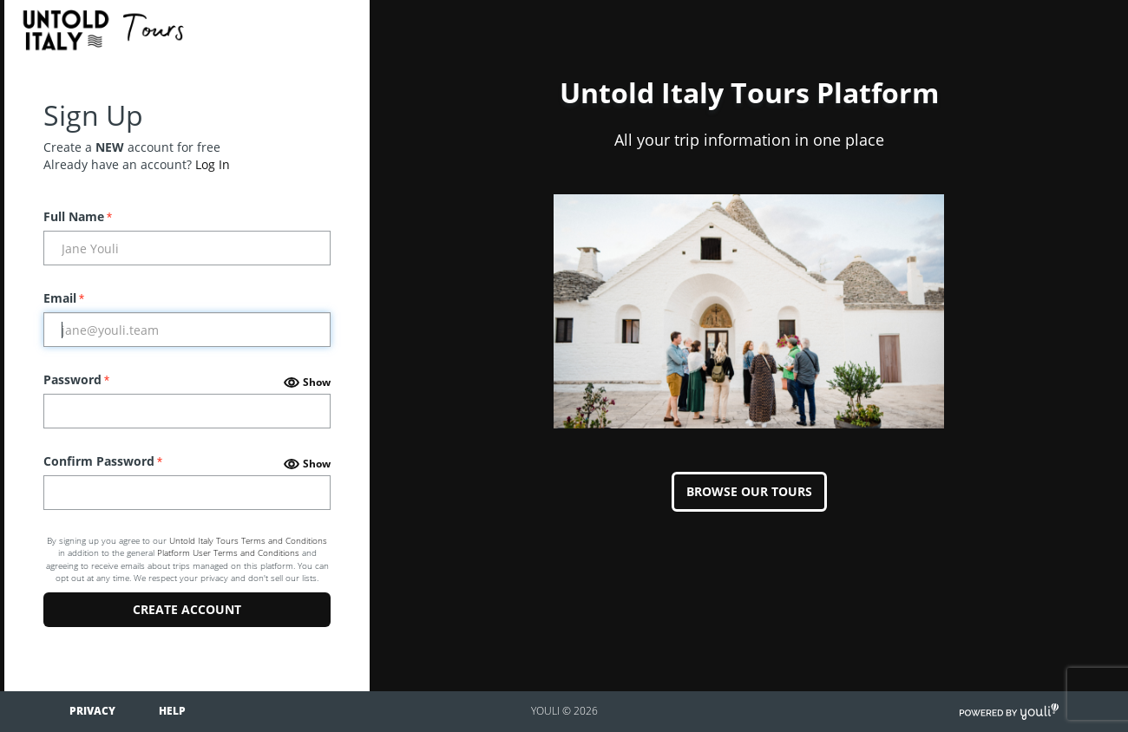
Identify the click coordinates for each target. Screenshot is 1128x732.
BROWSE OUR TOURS (749, 491)
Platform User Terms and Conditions (228, 552)
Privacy (92, 710)
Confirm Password (102, 461)
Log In (212, 164)
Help (172, 710)
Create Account (187, 609)
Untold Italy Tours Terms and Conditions (248, 540)
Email (63, 298)
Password (76, 379)
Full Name (77, 216)
